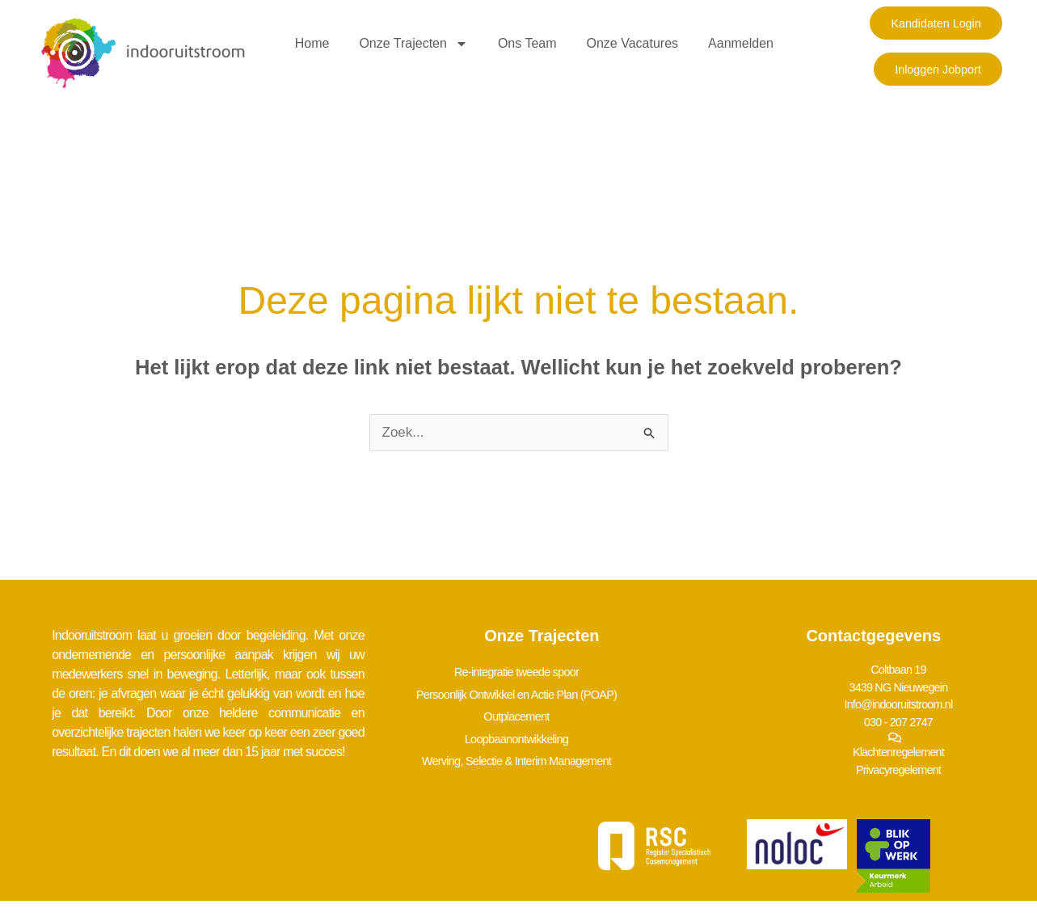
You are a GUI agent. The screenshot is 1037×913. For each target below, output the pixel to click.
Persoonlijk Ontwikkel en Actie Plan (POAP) (527, 690)
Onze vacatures (633, 43)
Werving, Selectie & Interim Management (528, 748)
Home (312, 43)
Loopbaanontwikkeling (527, 729)
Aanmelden (741, 43)
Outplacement (527, 709)
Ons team (527, 43)
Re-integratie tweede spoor (527, 671)
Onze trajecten (413, 43)
